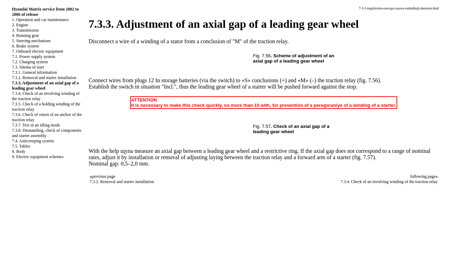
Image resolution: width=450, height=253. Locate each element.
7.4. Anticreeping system (33, 140)
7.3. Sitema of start (28, 67)
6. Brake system (25, 46)
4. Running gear (25, 35)
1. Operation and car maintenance (40, 19)
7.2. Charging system (30, 61)
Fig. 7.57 (262, 126)
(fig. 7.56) (368, 80)
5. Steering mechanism (31, 40)
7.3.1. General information (34, 72)
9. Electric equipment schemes (38, 156)
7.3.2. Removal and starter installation (44, 77)
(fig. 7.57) (363, 157)
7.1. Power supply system (33, 56)
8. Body (18, 151)
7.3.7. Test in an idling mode (36, 125)
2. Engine (20, 24)
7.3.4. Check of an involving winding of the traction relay (389, 181)
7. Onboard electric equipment (37, 51)
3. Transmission (25, 30)
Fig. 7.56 (262, 55)
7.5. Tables (21, 146)
